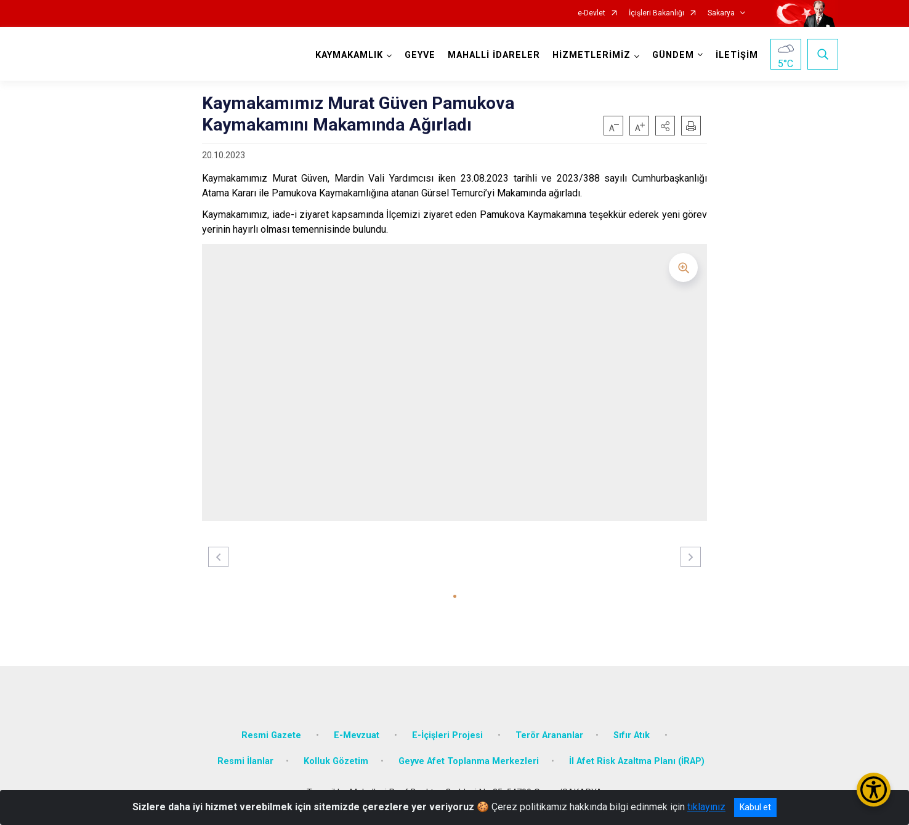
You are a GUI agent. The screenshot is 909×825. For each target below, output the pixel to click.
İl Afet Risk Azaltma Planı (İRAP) (637, 761)
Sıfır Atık (632, 735)
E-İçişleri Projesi (448, 735)
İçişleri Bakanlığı (656, 13)
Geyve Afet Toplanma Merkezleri (468, 761)
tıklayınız (706, 807)
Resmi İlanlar (245, 761)
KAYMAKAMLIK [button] (349, 55)
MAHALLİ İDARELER (494, 55)
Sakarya (721, 13)
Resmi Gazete (272, 735)
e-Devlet (591, 13)
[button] (665, 125)
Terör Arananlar (549, 735)
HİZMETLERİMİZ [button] (591, 55)
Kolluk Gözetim (336, 761)
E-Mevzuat (358, 735)
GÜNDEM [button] (673, 55)
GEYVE (420, 55)
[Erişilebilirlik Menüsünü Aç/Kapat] (874, 790)
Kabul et (755, 807)
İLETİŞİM (737, 55)
